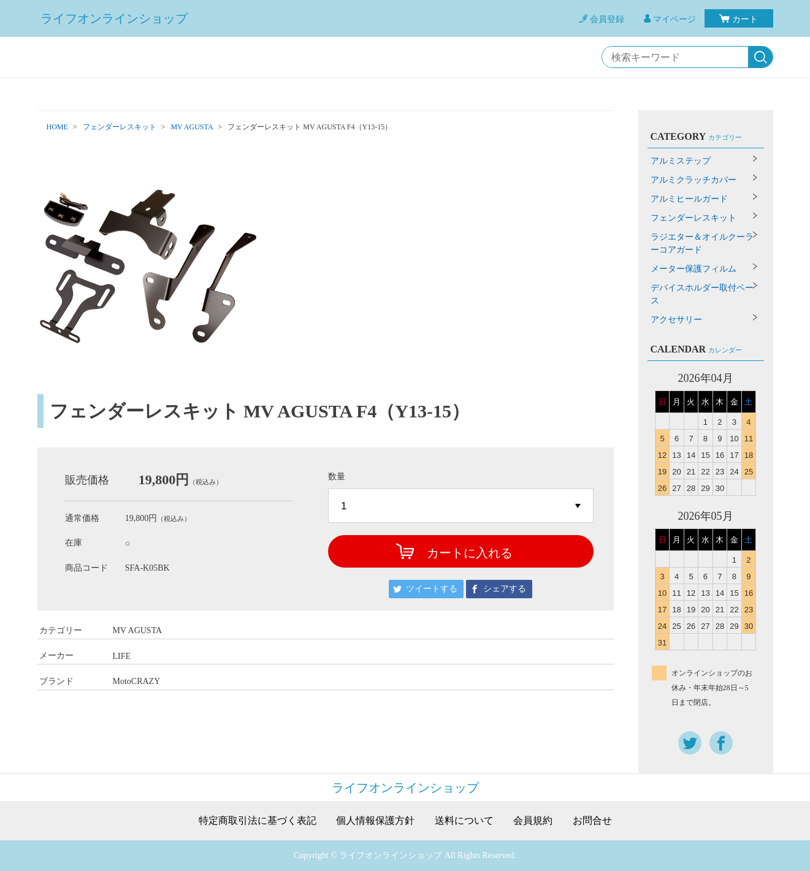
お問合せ (592, 821)
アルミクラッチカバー (693, 179)
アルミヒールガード (689, 198)
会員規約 (532, 821)
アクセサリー (676, 319)
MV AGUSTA (191, 127)
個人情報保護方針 (375, 821)
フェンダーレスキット (119, 127)
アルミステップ (681, 160)
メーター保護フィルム (693, 268)
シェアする (504, 588)
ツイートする (431, 588)
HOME (57, 127)
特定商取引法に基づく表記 (257, 821)
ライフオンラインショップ (114, 18)
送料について (464, 821)
